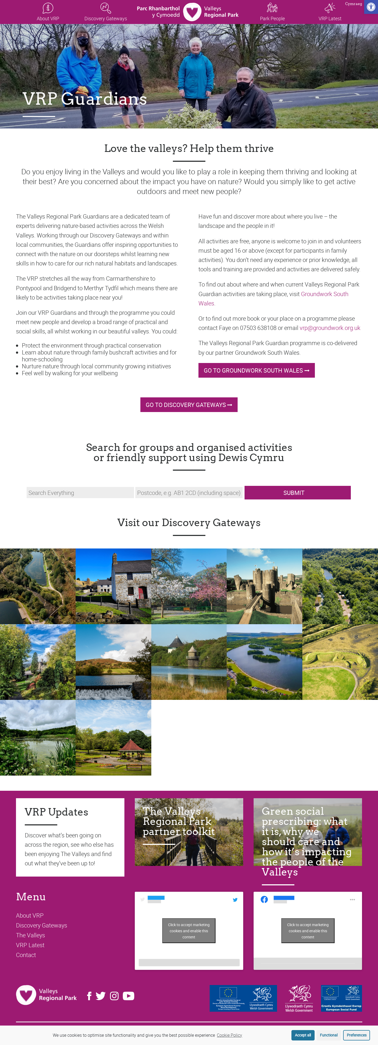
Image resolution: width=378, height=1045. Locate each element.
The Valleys (30, 935)
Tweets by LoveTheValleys (189, 930)
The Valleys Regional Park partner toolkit (179, 821)
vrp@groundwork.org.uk (330, 328)
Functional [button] (329, 1035)
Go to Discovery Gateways (186, 405)
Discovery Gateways (41, 925)
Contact (26, 955)
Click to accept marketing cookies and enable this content (189, 930)
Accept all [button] (303, 1035)
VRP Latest (30, 945)
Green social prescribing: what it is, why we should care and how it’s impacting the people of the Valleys (307, 841)
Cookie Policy (229, 1035)
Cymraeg (353, 4)
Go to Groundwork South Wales (253, 370)
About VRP (30, 915)
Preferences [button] (357, 1035)
